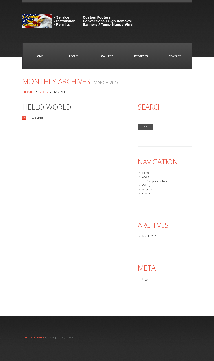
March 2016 (149, 236)
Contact (175, 56)
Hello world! (47, 107)
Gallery (107, 56)
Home (39, 56)
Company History (157, 181)
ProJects (141, 56)
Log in (145, 279)
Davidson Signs (33, 337)
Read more (36, 118)
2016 (44, 91)
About (73, 56)
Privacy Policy (65, 337)
